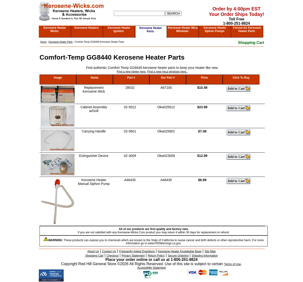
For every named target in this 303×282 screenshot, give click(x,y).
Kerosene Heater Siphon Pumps (215, 29)
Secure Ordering (178, 255)
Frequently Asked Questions (137, 251)
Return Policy (156, 255)
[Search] (139, 13)
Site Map (210, 251)
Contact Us (109, 251)
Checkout (113, 255)
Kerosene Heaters (87, 27)
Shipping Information (205, 255)
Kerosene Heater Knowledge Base (179, 251)
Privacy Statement (133, 255)
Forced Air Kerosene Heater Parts (247, 29)
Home (43, 42)
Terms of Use (232, 264)
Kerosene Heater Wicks (55, 29)
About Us (93, 251)
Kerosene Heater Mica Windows (182, 29)
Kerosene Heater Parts (150, 29)
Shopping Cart (251, 43)
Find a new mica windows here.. (167, 71)
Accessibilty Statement (151, 267)
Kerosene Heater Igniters (119, 29)
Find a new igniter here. (131, 71)
